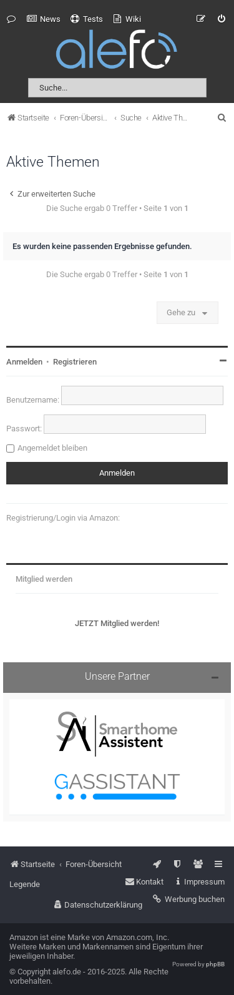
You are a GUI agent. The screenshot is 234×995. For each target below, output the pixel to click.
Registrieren (75, 361)
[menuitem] (44, 19)
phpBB (215, 964)
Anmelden (24, 361)
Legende (24, 884)
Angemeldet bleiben (52, 448)
